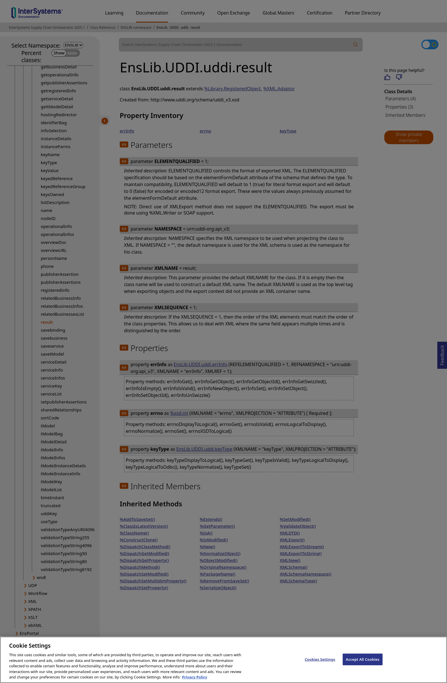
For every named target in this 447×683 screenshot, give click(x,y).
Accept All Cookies (362, 665)
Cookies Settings (320, 665)
